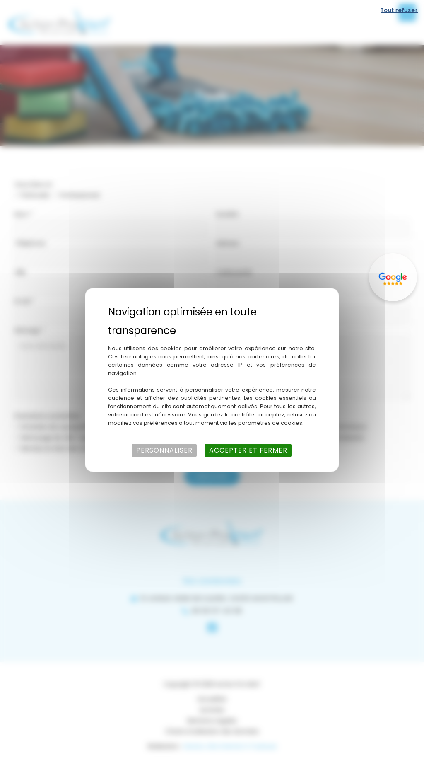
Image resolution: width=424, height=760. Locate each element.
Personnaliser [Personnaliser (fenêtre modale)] (164, 450)
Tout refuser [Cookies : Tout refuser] (399, 10)
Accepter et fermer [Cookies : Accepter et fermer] (248, 450)
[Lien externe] (393, 277)
